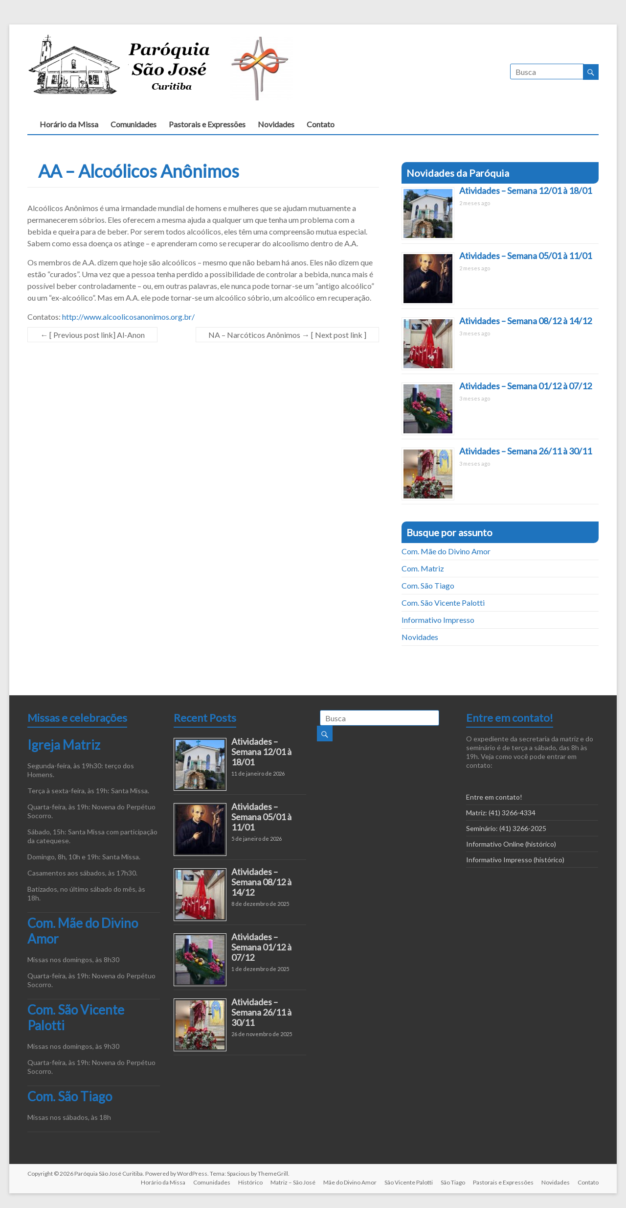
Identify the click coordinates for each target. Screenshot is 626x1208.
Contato (321, 124)
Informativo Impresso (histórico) (515, 859)
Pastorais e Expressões (207, 124)
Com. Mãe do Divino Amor (446, 551)
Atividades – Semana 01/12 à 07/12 (525, 385)
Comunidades (133, 124)
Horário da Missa (69, 124)
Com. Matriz (423, 568)
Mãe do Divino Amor (350, 1182)
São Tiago (453, 1182)
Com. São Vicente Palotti (443, 602)
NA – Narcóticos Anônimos (287, 334)
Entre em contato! (494, 797)
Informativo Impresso (438, 619)
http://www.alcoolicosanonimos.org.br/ (128, 316)
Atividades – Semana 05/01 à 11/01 (525, 255)
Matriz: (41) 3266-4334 (501, 812)
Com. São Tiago (428, 585)
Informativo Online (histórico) (511, 844)
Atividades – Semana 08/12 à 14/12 (525, 320)
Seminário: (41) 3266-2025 (506, 828)
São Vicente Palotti (408, 1182)
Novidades (276, 124)
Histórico (250, 1182)
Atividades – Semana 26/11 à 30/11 (525, 451)
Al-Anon (92, 334)
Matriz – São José (292, 1182)
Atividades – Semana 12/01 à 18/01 (525, 190)
